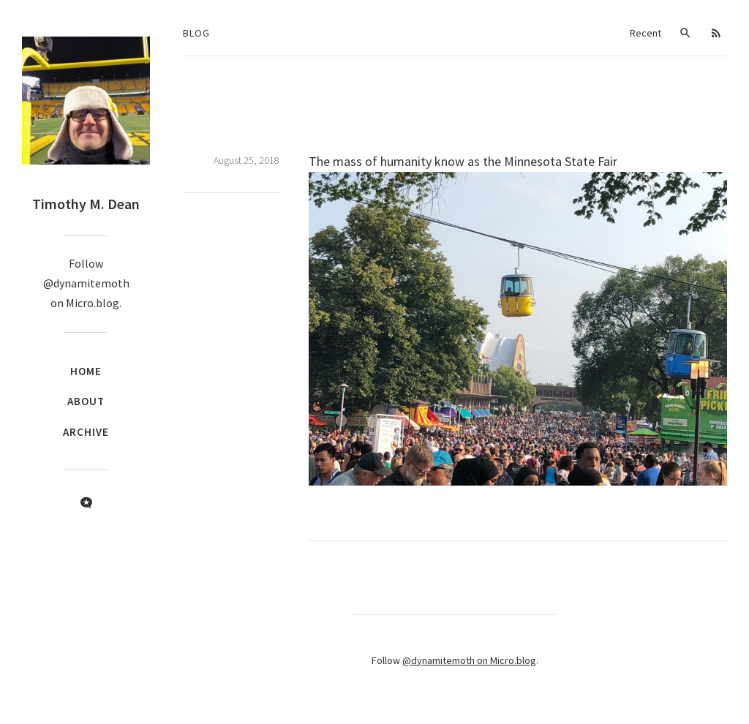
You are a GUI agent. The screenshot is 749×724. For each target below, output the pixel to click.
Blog (196, 32)
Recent (645, 32)
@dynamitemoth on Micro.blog (469, 660)
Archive (86, 432)
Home (86, 371)
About (86, 401)
